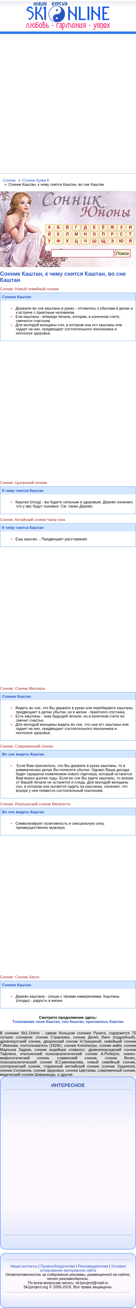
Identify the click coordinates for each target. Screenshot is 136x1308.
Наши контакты (23, 1266)
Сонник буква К (35, 180)
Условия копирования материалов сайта (83, 1268)
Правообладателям (57, 1266)
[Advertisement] (68, 102)
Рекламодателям (93, 1266)
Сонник (9, 180)
